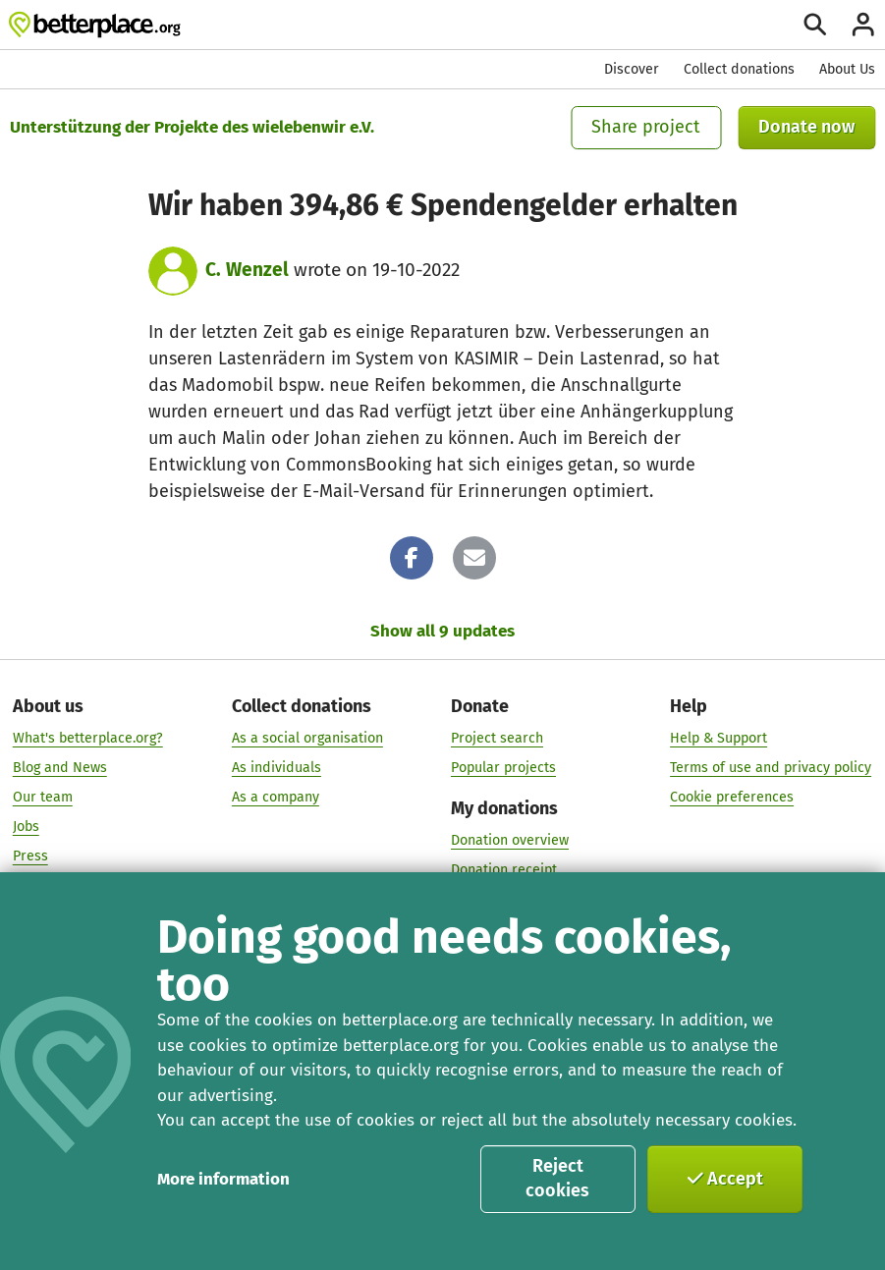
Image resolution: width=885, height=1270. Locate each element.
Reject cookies (557, 1178)
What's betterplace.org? (88, 739)
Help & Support (718, 739)
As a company (275, 797)
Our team (43, 797)
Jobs (26, 826)
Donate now (806, 127)
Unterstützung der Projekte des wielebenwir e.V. (192, 127)
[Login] (863, 24)
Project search (497, 739)
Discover (631, 69)
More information (223, 1179)
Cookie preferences (732, 797)
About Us (847, 69)
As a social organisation (307, 739)
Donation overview (510, 840)
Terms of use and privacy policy (770, 767)
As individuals (276, 767)
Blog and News (60, 767)
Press (30, 856)
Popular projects (503, 767)
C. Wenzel (247, 269)
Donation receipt (504, 869)
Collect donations (739, 69)
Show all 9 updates (442, 631)
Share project (645, 127)
